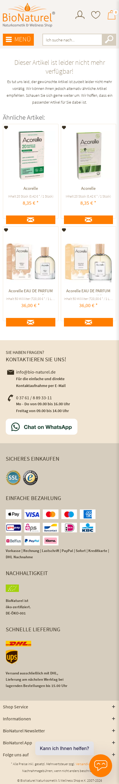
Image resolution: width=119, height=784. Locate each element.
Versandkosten (86, 764)
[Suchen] (109, 40)
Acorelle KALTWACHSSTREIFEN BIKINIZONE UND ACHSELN (30, 189)
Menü (18, 39)
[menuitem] (80, 15)
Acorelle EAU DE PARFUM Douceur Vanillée (88, 291)
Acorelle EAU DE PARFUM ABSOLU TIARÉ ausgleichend (31, 291)
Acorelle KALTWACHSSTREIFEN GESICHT (88, 189)
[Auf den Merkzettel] (6, 127)
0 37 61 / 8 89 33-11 (29, 397)
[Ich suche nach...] (79, 40)
